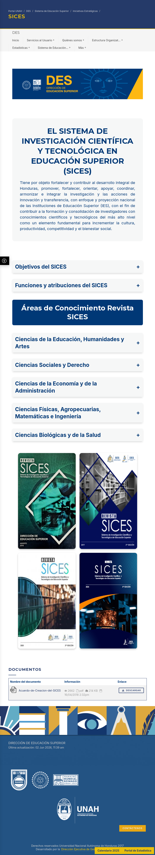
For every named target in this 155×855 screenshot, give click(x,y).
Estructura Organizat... (107, 40)
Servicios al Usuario (41, 40)
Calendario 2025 (108, 850)
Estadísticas (21, 47)
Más (82, 47)
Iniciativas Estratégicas (85, 11)
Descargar (131, 690)
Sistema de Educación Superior (52, 11)
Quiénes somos (73, 40)
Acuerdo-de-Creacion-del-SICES (40, 690)
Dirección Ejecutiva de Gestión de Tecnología (90, 849)
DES (28, 11)
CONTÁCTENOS (132, 828)
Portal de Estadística (137, 850)
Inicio (15, 40)
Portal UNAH (15, 11)
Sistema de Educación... (54, 47)
